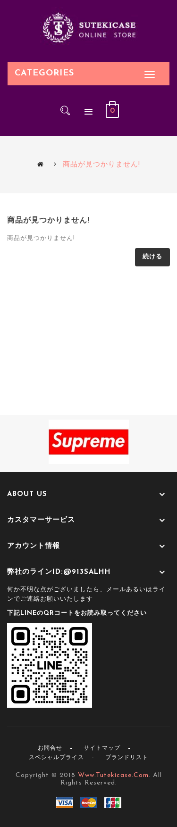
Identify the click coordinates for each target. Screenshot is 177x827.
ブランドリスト (126, 758)
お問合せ (50, 748)
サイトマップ (102, 748)
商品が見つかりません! (101, 164)
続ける (152, 257)
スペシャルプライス (56, 758)
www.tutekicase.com (113, 775)
